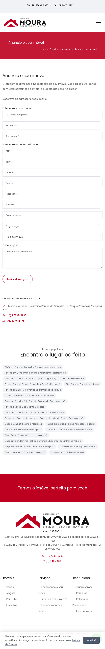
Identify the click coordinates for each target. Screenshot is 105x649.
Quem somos (84, 586)
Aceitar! (91, 640)
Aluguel (10, 592)
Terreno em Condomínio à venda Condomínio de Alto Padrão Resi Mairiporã (44, 417)
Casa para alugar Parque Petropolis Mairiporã (71, 423)
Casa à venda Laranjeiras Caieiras (78, 446)
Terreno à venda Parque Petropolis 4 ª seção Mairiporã (32, 383)
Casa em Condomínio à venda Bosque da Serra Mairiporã (35, 400)
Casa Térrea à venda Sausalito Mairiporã (26, 435)
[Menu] (98, 22)
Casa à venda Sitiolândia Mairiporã (23, 423)
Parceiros (81, 592)
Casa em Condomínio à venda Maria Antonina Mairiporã (34, 412)
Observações (10, 244)
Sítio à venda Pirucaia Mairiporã (82, 383)
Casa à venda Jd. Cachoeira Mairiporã (25, 452)
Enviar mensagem (17, 278)
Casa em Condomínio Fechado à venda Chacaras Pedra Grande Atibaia (43, 440)
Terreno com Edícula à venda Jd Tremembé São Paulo (33, 389)
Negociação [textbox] (13, 226)
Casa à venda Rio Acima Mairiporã (23, 429)
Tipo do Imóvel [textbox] (14, 236)
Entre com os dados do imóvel (20, 144)
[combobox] (51, 226)
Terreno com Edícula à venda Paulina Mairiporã (29, 395)
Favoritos (11, 604)
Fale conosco (84, 610)
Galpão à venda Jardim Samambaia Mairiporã (29, 446)
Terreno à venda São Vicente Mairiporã (24, 406)
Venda (10, 586)
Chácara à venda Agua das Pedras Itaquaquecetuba (33, 366)
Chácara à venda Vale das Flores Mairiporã (69, 429)
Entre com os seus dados (17, 107)
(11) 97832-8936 (14, 315)
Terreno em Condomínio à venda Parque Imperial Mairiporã (35, 372)
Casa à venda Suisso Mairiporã (67, 452)
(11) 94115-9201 (13, 321)
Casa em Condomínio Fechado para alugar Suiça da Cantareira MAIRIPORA (44, 378)
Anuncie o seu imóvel (54, 598)
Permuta (11, 598)
